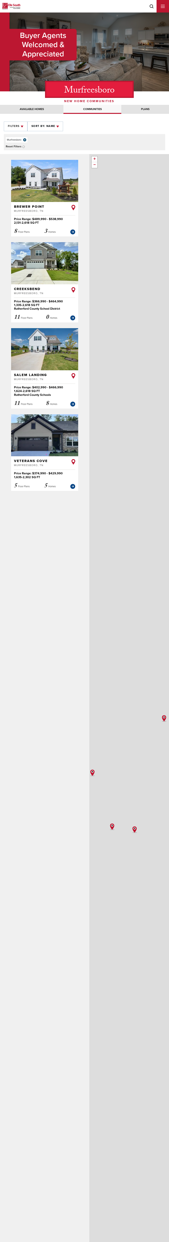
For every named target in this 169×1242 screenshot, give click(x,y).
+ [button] (94, 159)
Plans (145, 109)
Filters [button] (13, 126)
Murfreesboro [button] (14, 139)
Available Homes (32, 109)
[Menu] (163, 6)
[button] (151, 11)
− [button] (94, 165)
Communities (92, 109)
